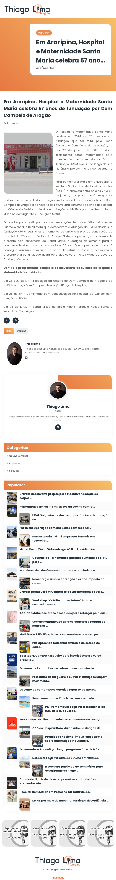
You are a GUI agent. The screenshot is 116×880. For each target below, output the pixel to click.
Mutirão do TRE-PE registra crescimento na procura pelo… (61, 634)
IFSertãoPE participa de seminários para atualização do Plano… (74, 769)
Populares (44, 32)
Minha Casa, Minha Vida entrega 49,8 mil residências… (58, 549)
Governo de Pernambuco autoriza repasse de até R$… (58, 689)
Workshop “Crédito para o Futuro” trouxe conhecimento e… (62, 602)
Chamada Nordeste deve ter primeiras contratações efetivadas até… (57, 781)
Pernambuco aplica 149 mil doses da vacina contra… (57, 506)
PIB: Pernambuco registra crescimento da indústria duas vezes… (75, 709)
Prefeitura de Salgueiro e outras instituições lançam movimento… (70, 679)
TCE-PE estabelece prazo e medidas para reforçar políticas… (63, 613)
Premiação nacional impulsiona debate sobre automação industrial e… (73, 739)
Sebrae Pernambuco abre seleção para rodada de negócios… (68, 624)
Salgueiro (14, 470)
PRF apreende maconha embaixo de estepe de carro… (66, 645)
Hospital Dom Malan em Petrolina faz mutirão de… (55, 792)
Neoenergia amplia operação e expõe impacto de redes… (68, 581)
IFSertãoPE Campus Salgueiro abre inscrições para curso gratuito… (60, 658)
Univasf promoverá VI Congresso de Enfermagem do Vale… (62, 592)
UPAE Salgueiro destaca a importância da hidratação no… (70, 517)
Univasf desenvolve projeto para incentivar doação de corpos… (58, 496)
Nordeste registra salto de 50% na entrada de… (66, 758)
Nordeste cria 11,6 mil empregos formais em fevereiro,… (63, 538)
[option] (15, 834)
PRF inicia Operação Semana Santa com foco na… (55, 528)
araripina (21, 330)
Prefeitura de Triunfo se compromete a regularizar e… (58, 570)
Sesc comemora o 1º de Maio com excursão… (64, 698)
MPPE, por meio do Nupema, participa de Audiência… (70, 800)
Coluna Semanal (18, 455)
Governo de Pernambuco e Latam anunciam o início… (57, 668)
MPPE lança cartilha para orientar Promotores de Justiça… (61, 719)
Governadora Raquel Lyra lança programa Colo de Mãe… (60, 749)
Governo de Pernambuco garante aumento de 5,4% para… (69, 560)
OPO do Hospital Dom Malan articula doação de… (67, 728)
